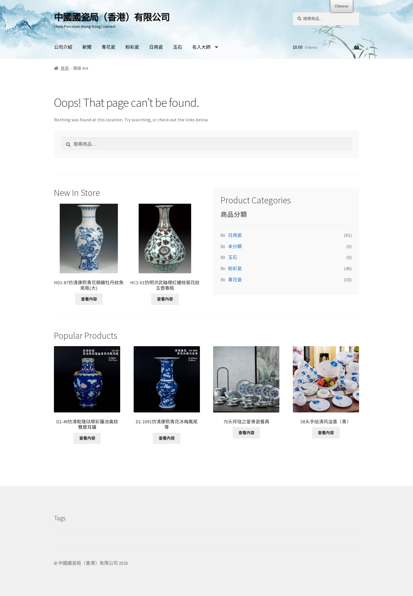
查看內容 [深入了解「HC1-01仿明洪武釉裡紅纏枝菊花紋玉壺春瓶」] (165, 299)
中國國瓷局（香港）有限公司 (112, 17)
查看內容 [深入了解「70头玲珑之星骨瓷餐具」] (246, 432)
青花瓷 (108, 47)
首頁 (65, 68)
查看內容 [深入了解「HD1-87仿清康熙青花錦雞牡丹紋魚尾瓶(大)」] (89, 299)
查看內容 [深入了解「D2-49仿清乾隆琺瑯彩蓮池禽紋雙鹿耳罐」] (87, 438)
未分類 (235, 246)
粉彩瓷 (132, 47)
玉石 (177, 47)
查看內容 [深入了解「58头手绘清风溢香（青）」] (326, 432)
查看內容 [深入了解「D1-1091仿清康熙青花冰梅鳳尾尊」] (167, 438)
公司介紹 (63, 47)
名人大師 (201, 47)
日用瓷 (156, 47)
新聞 (86, 47)
